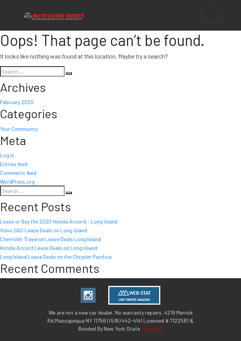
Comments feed (18, 173)
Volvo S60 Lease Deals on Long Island (43, 230)
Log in (7, 155)
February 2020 (17, 102)
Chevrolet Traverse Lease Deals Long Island (50, 239)
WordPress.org (17, 181)
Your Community (18, 129)
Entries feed (14, 164)
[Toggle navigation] (212, 15)
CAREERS (152, 329)
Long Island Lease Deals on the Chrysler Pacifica (56, 256)
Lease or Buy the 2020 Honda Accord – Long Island (58, 221)
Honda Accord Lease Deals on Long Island (48, 248)
